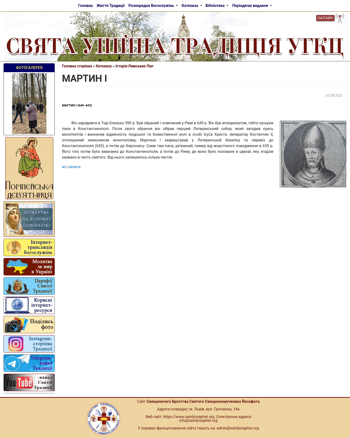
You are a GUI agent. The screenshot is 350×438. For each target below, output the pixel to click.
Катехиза (104, 66)
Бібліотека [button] (216, 5)
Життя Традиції (111, 5)
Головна (85, 5)
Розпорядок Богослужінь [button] (151, 5)
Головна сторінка (77, 66)
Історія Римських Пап (134, 66)
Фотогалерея (29, 67)
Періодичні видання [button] (250, 5)
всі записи (71, 166)
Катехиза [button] (190, 5)
